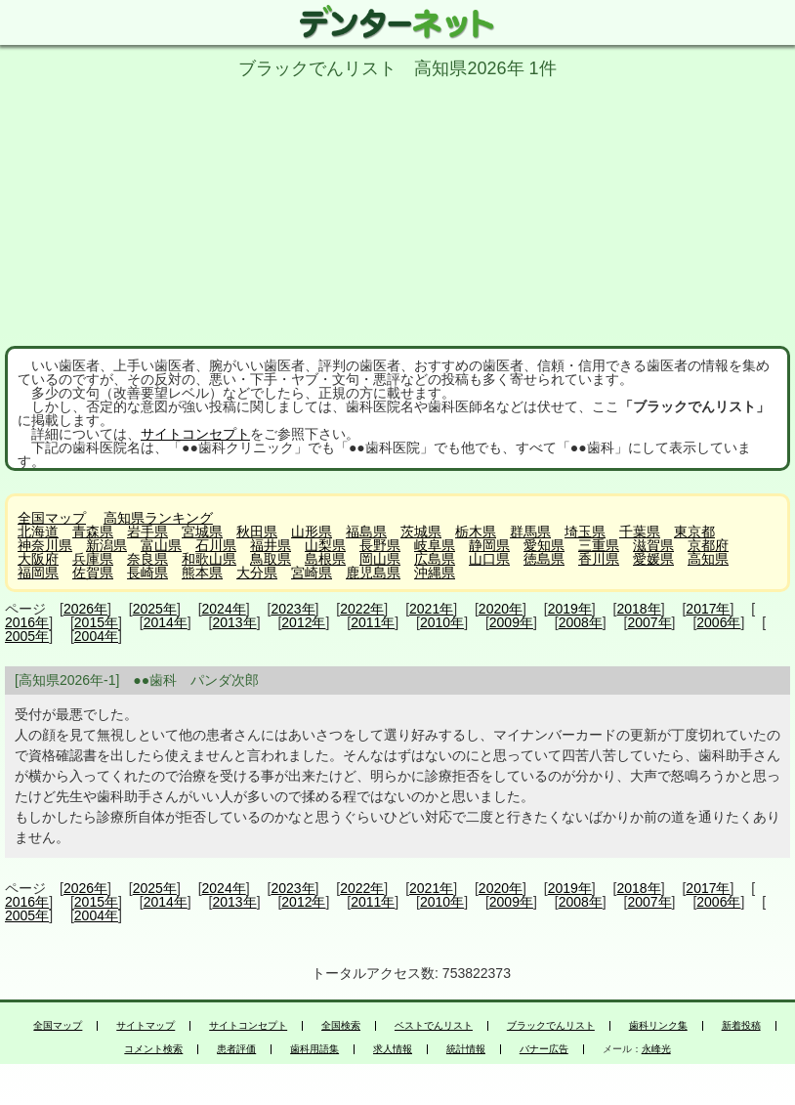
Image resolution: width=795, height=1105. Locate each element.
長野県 (379, 545)
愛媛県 (653, 559)
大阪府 (38, 559)
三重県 (598, 545)
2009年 (511, 622)
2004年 (96, 636)
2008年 (581, 622)
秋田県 (256, 531)
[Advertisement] (397, 209)
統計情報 (465, 1049)
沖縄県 (434, 572)
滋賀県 (653, 545)
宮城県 (202, 531)
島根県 (325, 559)
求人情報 (392, 1049)
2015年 (96, 622)
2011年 (373, 622)
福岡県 (38, 572)
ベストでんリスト (434, 1026)
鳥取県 (270, 559)
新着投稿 (741, 1026)
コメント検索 (153, 1049)
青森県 (92, 531)
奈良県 (147, 559)
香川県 (598, 559)
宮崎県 (311, 572)
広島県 (434, 559)
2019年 (570, 609)
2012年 (303, 622)
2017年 (708, 609)
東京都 (694, 531)
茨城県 (420, 531)
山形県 (311, 531)
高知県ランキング (158, 518)
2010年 (442, 622)
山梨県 (325, 545)
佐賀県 (92, 572)
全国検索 (340, 1026)
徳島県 (544, 559)
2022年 (362, 609)
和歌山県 (209, 559)
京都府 (708, 545)
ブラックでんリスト (551, 1026)
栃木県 (475, 531)
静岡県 (489, 545)
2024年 (224, 609)
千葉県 (639, 531)
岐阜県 (434, 545)
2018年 (639, 609)
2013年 (234, 622)
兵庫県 (92, 559)
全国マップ (52, 518)
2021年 (431, 609)
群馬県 (530, 531)
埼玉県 (585, 531)
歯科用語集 (314, 1049)
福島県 (366, 531)
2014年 (166, 622)
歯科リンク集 (658, 1026)
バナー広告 (544, 1049)
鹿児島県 (373, 572)
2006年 (718, 622)
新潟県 (106, 545)
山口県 (489, 559)
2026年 (85, 609)
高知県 (708, 559)
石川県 (215, 545)
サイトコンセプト (195, 434)
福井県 (270, 545)
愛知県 (544, 545)
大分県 (256, 572)
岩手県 (147, 531)
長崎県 (147, 572)
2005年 (27, 636)
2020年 (501, 609)
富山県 (161, 545)
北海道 (38, 531)
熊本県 (202, 572)
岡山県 (379, 559)
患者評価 (236, 1049)
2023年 (292, 609)
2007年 (649, 622)
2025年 (155, 609)
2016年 (27, 622)
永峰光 (656, 1049)
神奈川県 (45, 545)
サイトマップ (145, 1026)
